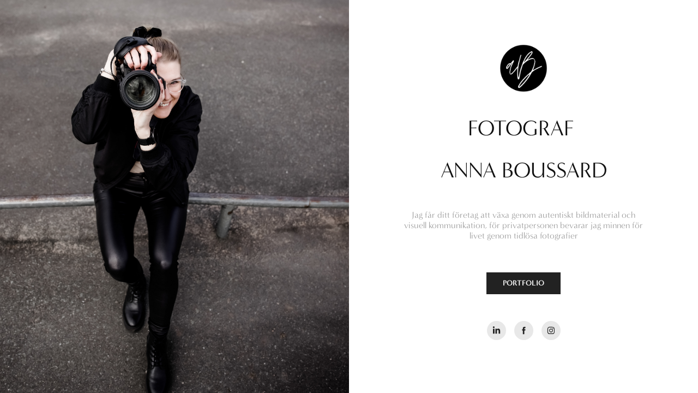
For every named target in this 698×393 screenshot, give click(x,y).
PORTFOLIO (523, 283)
